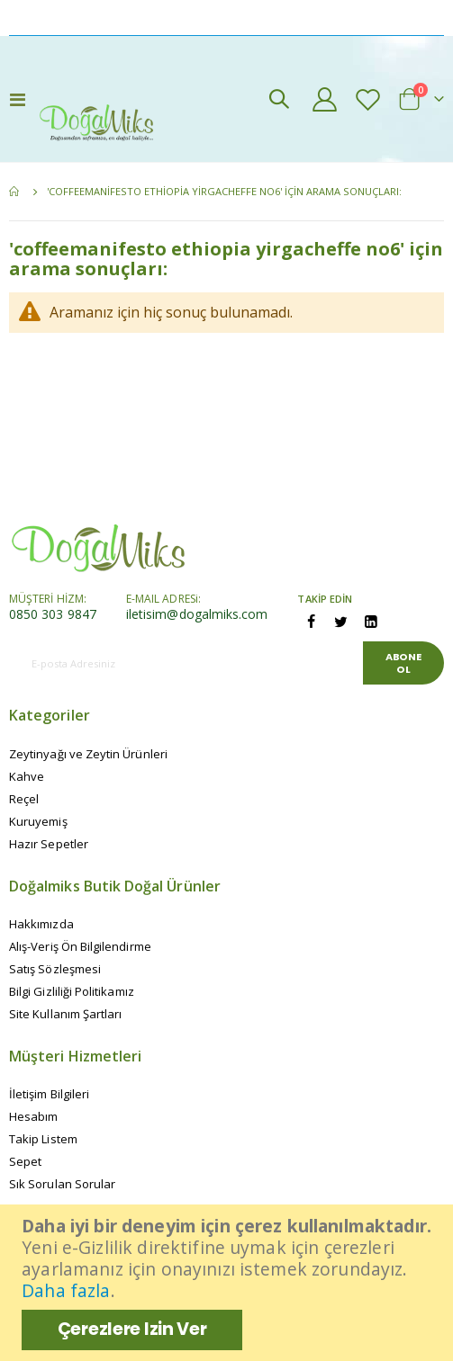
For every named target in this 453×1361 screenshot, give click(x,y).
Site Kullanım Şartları (65, 1014)
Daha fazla (66, 1290)
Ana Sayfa (15, 191)
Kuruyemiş (38, 821)
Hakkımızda (41, 924)
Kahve (26, 776)
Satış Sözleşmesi (55, 969)
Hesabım (33, 1116)
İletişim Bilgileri (49, 1094)
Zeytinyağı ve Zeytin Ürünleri (88, 754)
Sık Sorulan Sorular (62, 1184)
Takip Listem (43, 1139)
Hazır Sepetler (48, 844)
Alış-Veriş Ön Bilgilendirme (80, 946)
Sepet (25, 1161)
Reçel (24, 799)
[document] (229, 1282)
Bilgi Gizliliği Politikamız (71, 991)
